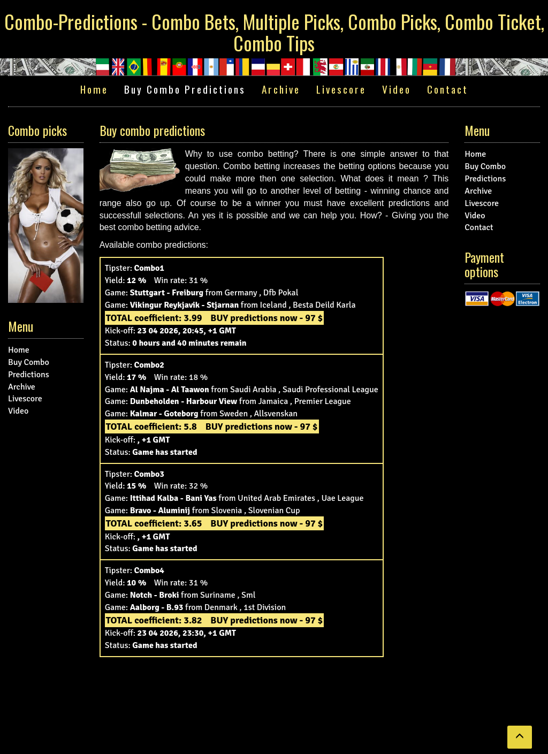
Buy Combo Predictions (185, 89)
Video (396, 89)
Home (94, 89)
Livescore (341, 89)
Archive (281, 89)
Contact (447, 89)
